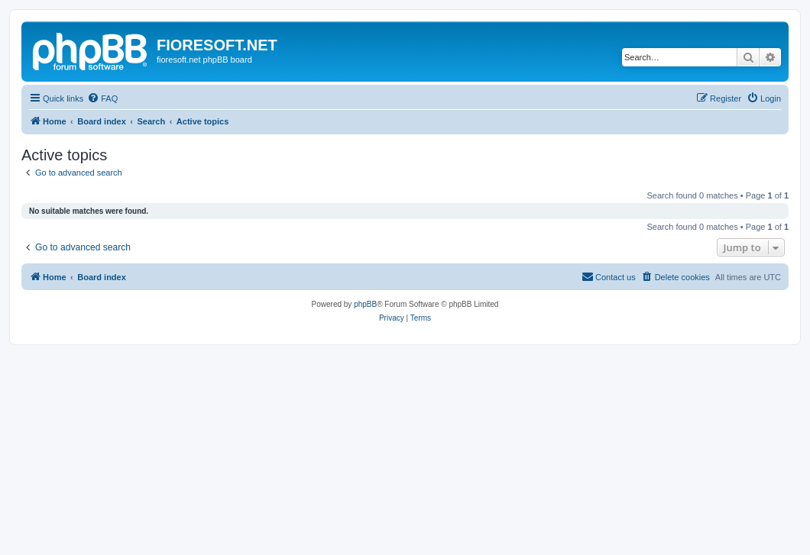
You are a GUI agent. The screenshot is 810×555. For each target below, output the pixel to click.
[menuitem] (102, 98)
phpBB (365, 304)
